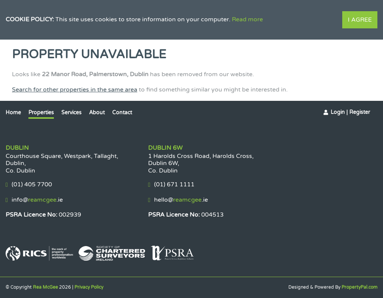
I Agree (360, 20)
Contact (122, 112)
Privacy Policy (88, 287)
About (97, 112)
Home (13, 112)
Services (71, 112)
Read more (247, 19)
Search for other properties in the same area (74, 89)
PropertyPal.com (359, 287)
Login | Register (350, 112)
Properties (41, 112)
